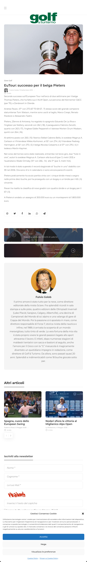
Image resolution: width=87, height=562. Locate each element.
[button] (83, 513)
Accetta (43, 536)
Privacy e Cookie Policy (49, 558)
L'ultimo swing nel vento (53, 253)
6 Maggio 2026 (21, 427)
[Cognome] (43, 476)
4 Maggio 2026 (61, 427)
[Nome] (43, 468)
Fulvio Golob (14, 90)
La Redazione (51, 427)
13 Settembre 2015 (26, 90)
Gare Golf (8, 81)
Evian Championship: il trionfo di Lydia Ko (41, 237)
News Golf (28, 234)
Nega (43, 544)
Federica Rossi (9, 427)
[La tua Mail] (43, 485)
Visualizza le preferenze (43, 551)
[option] (23, 410)
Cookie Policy (32, 558)
